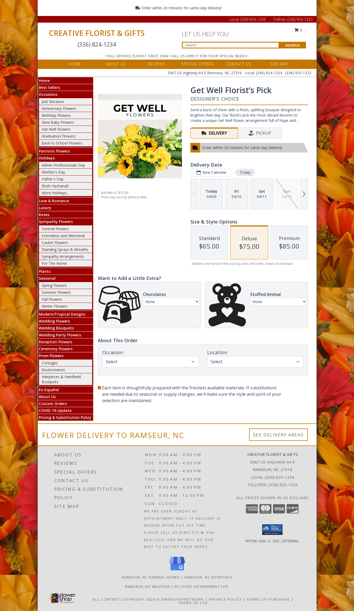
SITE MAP (279, 64)
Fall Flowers (52, 299)
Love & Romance (54, 200)
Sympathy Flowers (56, 221)
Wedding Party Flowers (60, 334)
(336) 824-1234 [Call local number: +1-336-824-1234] (279, 477)
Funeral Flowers (55, 228)
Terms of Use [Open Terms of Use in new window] (193, 602)
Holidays (47, 157)
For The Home (54, 263)
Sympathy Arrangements (63, 256)
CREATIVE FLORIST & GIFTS (97, 33)
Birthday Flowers (56, 115)
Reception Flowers (55, 341)
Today (244, 172)
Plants (44, 271)
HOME (75, 64)
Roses (44, 214)
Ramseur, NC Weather (147, 586)
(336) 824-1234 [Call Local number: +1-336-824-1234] (253, 19)
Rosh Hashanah (55, 185)
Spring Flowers (54, 285)
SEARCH (292, 45)
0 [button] (298, 29)
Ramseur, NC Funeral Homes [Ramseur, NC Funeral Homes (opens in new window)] (151, 577)
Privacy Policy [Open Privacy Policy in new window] (225, 599)
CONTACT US (238, 64)
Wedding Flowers (54, 321)
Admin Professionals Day (63, 165)
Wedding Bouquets (56, 328)
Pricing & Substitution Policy (65, 417)
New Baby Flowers (58, 122)
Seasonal (47, 278)
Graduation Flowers (58, 136)
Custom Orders (53, 403)
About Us (47, 396)
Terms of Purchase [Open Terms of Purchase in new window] (268, 599)
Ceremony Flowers (55, 348)
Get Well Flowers (56, 129)
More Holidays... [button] (55, 192)
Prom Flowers (51, 355)
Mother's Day (53, 172)
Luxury (45, 207)
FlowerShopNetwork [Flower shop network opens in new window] (180, 599)
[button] (272, 529)
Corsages (50, 362)
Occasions (48, 94)
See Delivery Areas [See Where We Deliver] (278, 435)
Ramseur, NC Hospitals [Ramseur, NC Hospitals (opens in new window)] (208, 577)
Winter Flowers (54, 306)
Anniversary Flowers (59, 108)
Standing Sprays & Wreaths (65, 249)
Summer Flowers (56, 292)
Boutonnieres (53, 369)
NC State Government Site (201, 586)
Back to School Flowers (62, 143)
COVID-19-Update (55, 410)
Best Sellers (49, 87)
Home (44, 80)
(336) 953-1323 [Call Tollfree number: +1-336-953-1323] (300, 19)
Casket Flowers (55, 242)
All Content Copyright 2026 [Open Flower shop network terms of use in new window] (124, 599)
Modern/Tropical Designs (62, 314)
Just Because (53, 101)
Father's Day (52, 178)
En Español (49, 389)
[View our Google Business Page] (177, 570)
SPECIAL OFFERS (197, 64)
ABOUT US (115, 64)
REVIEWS (156, 64)
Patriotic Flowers (54, 151)
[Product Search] (230, 45)
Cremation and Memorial (63, 235)
